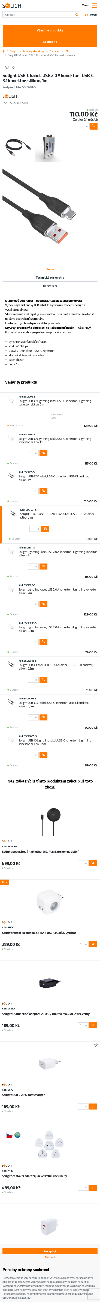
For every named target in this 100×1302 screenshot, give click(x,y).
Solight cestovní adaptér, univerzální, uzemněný (34, 1176)
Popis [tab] (50, 269)
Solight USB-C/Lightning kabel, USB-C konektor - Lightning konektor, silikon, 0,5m (55, 742)
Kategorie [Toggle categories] (50, 41)
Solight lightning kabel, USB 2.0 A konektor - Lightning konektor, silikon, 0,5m (58, 628)
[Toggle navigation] (95, 5)
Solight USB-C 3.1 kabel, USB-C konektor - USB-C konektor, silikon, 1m (54, 477)
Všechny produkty (50, 30)
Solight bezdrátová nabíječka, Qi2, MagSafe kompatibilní (40, 851)
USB (67, 51)
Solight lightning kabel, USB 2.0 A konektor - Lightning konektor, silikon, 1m (58, 553)
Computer (54, 51)
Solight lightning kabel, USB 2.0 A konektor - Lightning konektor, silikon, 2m (58, 591)
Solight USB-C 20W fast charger (23, 1094)
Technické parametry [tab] (50, 277)
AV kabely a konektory (33, 51)
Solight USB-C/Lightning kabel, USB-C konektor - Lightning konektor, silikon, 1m (55, 440)
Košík (90, 14)
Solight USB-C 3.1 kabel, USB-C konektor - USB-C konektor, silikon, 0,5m (54, 704)
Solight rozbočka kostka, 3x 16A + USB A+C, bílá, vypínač (39, 932)
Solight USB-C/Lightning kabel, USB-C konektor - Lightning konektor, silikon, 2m (55, 402)
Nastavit (50, 1257)
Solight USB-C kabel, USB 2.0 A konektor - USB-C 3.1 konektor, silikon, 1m (42, 55)
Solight (13, 51)
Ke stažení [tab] (50, 286)
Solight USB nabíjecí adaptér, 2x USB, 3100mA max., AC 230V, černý (46, 1013)
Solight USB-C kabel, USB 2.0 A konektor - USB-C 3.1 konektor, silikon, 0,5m (56, 666)
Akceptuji (50, 1251)
